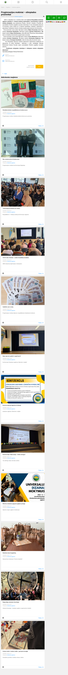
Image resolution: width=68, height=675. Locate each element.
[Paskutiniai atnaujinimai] (33, 2)
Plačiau (40, 125)
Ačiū (39, 66)
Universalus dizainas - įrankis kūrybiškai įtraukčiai (16, 257)
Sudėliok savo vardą (8, 307)
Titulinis (2, 7)
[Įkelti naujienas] (18, 2)
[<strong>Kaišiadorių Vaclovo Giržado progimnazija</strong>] (5, 2)
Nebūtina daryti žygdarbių (9, 553)
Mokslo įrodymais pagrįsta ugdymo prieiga (14, 503)
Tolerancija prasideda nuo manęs (11, 208)
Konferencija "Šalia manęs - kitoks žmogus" (14, 454)
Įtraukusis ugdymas (16, 7)
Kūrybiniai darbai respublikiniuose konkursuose (15, 110)
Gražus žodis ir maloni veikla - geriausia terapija (15, 651)
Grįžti (5, 73)
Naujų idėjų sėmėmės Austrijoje (11, 602)
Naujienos (8, 7)
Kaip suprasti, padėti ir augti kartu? (12, 356)
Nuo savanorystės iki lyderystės (11, 159)
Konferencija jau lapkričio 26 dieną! (12, 405)
